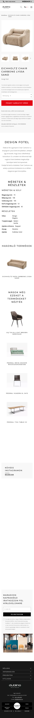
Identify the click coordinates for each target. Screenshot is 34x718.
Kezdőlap (4, 15)
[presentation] (30, 58)
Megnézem (9, 474)
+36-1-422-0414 (18, 697)
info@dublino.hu (19, 699)
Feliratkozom (17, 614)
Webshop (27, 1)
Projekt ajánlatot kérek (17, 103)
